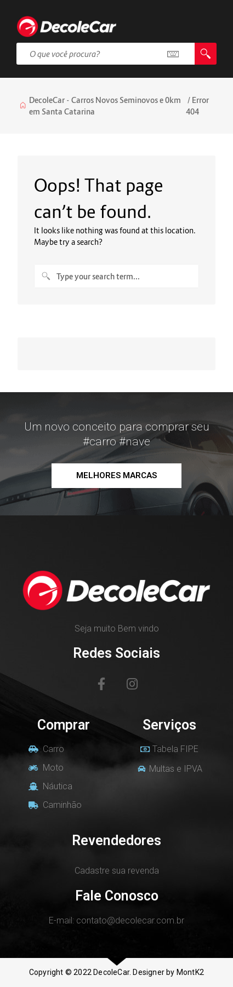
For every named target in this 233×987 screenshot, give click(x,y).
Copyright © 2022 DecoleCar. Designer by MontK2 (116, 972)
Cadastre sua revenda (117, 870)
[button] (116, 475)
